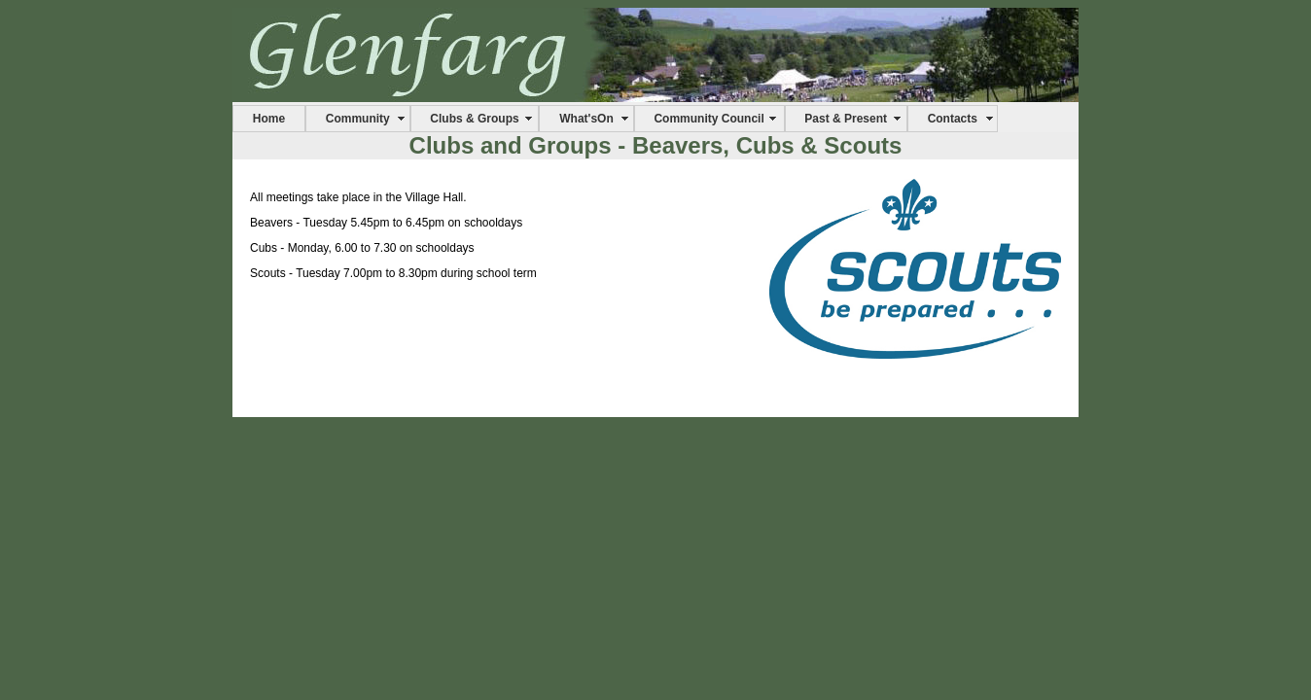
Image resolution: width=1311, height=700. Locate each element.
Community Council (708, 118)
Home (269, 118)
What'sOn (586, 118)
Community (358, 118)
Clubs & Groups (474, 118)
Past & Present (845, 118)
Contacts (952, 118)
